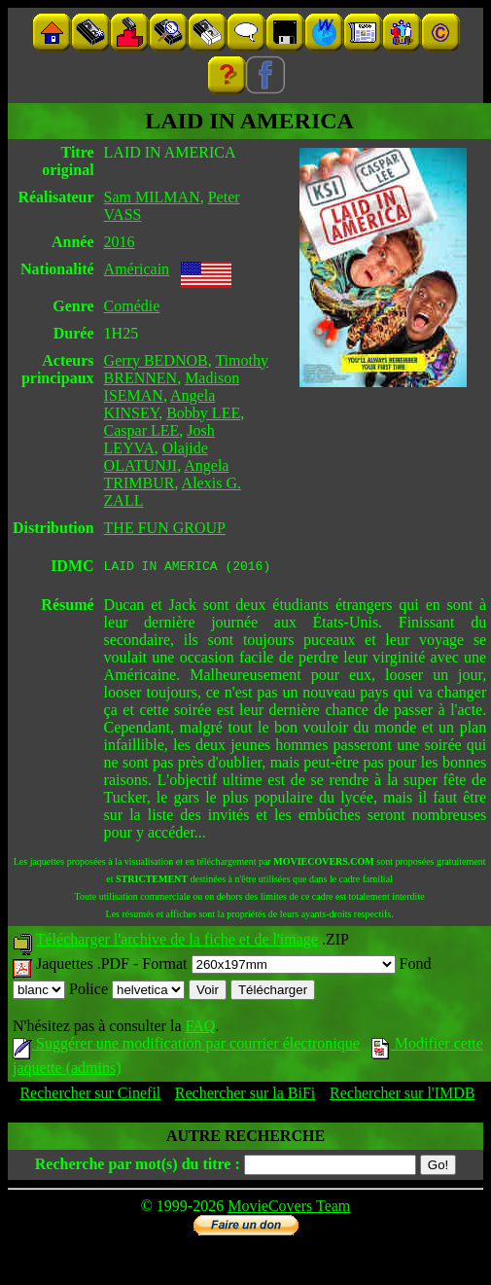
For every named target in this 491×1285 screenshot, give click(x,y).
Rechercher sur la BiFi (245, 1096)
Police (127, 991)
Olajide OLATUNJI (156, 457)
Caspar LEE (142, 430)
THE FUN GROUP (165, 527)
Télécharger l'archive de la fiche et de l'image (177, 942)
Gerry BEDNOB (156, 360)
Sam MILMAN (152, 197)
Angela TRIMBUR (166, 474)
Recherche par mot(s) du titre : (137, 1167)
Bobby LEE (203, 413)
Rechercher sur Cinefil (89, 1096)
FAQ (200, 1028)
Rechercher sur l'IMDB (402, 1096)
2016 (119, 241)
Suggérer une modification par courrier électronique (186, 1046)
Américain (137, 269)
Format (268, 966)
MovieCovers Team (289, 1208)
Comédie (132, 306)
